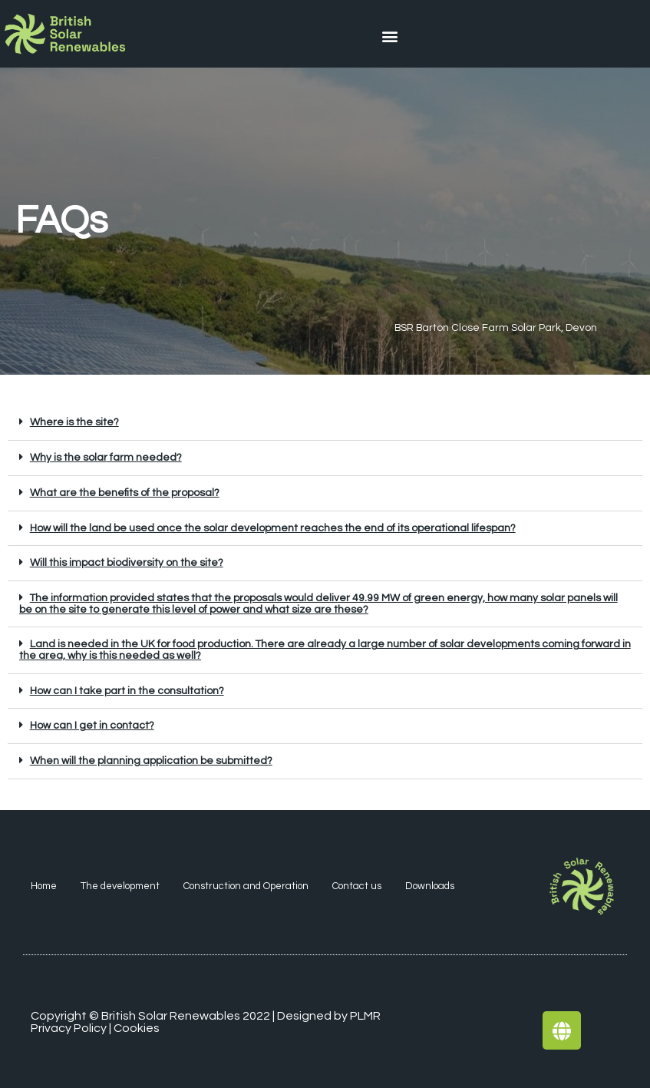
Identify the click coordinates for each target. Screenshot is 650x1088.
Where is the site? (74, 422)
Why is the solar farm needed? (106, 457)
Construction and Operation (246, 886)
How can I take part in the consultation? (127, 691)
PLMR (365, 1016)
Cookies (137, 1028)
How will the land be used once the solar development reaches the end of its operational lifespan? (273, 528)
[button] (390, 35)
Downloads (429, 886)
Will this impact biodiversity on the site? (126, 562)
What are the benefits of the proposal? (124, 493)
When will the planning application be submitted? (151, 761)
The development (120, 886)
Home (44, 886)
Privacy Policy (69, 1028)
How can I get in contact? (92, 725)
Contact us (356, 886)
